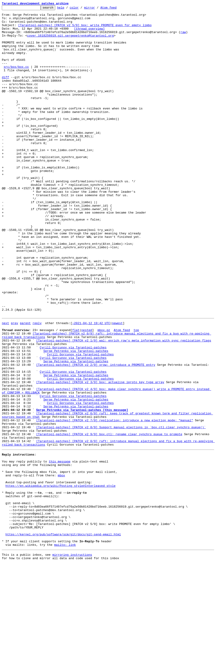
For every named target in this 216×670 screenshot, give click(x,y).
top (136, 394)
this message (60, 550)
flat (75, 394)
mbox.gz (103, 394)
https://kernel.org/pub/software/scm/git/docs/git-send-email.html (63, 638)
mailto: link (65, 650)
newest (117, 385)
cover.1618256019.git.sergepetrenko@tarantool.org (70, 42)
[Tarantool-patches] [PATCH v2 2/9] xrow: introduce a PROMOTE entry (95, 435)
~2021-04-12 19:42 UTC (91, 385)
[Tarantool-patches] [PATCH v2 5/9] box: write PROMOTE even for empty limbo (84, 29)
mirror (96, 9)
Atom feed (116, 9)
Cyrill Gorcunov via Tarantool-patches (73, 415)
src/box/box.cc (16, 79)
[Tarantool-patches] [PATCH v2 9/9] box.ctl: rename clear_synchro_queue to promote (109, 519)
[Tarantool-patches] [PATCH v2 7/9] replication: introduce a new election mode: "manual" (114, 502)
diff (5, 92)
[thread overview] (89, 33)
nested (86, 394)
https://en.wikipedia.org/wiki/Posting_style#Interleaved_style (61, 579)
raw (183, 37)
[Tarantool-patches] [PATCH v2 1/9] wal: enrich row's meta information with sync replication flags (123, 406)
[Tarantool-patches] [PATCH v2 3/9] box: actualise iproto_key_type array (100, 456)
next (5, 385)
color (81, 9)
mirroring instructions (72, 661)
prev (14, 385)
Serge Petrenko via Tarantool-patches (75, 419)
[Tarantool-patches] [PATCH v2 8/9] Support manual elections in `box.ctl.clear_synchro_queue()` (121, 510)
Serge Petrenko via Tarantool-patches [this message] (82, 489)
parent (25, 385)
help (67, 9)
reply (37, 385)
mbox (61, 567)
